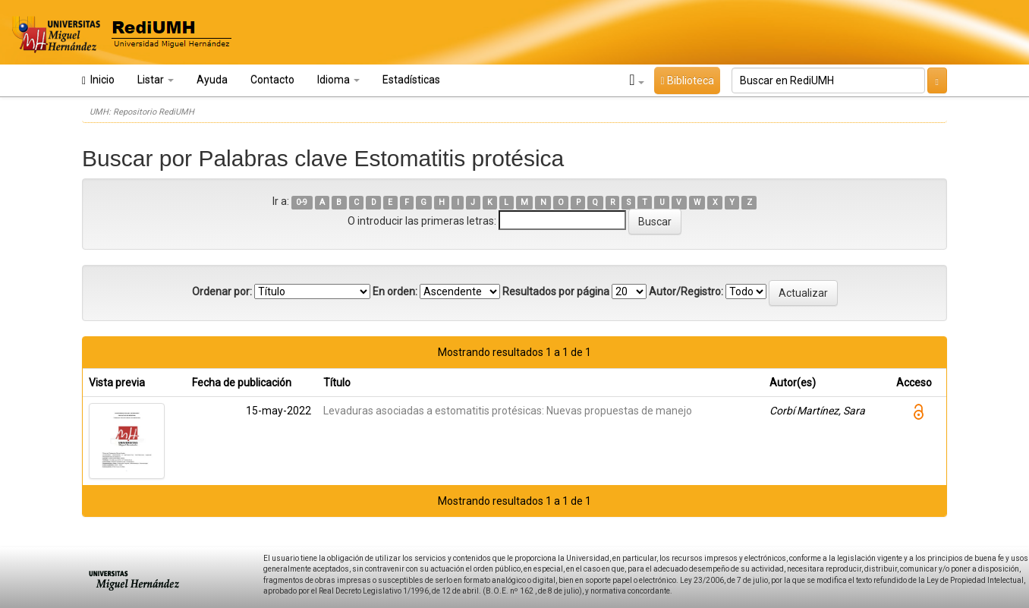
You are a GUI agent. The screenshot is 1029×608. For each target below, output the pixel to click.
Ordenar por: (222, 291)
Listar (155, 80)
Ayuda (212, 80)
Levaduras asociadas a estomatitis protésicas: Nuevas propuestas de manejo (507, 411)
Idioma (338, 80)
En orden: (395, 291)
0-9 (301, 202)
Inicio (98, 80)
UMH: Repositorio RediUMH (142, 112)
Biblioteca (686, 80)
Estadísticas (411, 80)
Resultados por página (555, 291)
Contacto (272, 80)
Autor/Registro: (686, 291)
